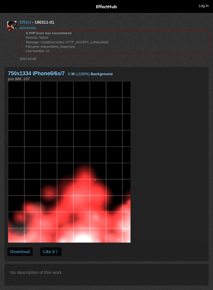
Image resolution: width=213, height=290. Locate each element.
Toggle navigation (7, 5)
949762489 (28, 28)
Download (20, 251)
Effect (25, 22)
